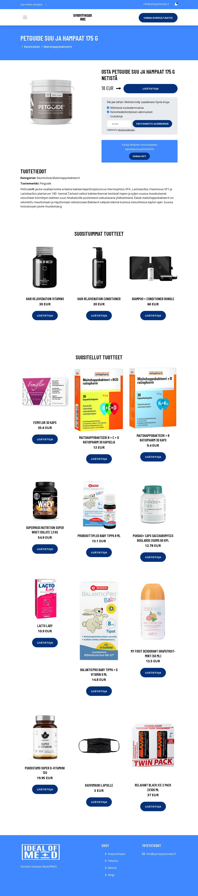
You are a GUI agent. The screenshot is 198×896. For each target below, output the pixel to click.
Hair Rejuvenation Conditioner (99, 299)
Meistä (112, 868)
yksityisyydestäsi (126, 129)
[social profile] (45, 4)
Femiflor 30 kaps (44, 422)
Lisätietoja (150, 88)
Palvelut (113, 861)
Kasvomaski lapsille (99, 785)
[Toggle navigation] (25, 17)
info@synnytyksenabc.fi (156, 4)
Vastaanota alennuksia (152, 123)
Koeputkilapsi (116, 854)
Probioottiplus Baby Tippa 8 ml (99, 535)
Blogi (111, 875)
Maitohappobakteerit (58, 47)
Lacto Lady (45, 626)
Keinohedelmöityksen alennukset (131, 112)
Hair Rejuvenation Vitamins (45, 299)
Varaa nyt (139, 156)
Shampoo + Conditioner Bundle (153, 299)
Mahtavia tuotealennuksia (127, 108)
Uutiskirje (116, 116)
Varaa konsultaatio (158, 17)
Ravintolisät (32, 47)
